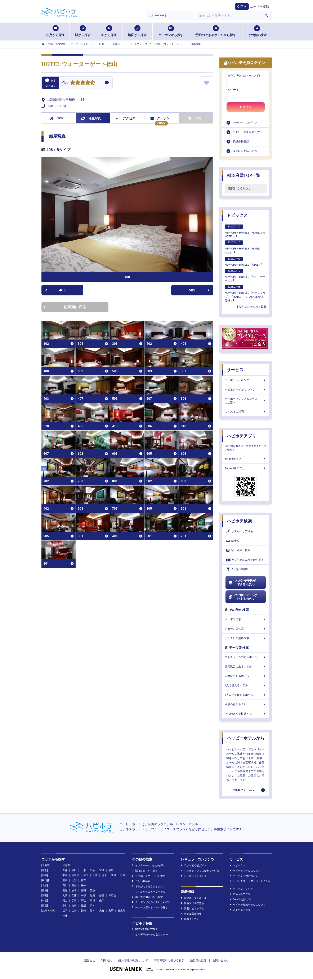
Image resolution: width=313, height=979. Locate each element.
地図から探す (137, 31)
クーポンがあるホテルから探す (151, 902)
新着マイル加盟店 (192, 903)
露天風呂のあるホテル (246, 666)
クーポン (160, 118)
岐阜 (74, 890)
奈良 (101, 895)
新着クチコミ (190, 919)
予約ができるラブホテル (147, 886)
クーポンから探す (170, 31)
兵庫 (74, 895)
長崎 (83, 910)
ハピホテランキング (246, 380)
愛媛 (83, 905)
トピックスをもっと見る (251, 306)
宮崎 (110, 910)
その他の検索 (257, 31)
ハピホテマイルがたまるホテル (243, 597)
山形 (83, 870)
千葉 (95, 875)
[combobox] (228, 15)
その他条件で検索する (246, 713)
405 (55, 290)
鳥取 (83, 900)
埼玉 (85, 875)
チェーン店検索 (246, 628)
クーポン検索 (246, 619)
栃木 (104, 875)
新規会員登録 (241, 141)
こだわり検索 (237, 569)
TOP (56, 118)
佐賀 (74, 910)
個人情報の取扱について (133, 960)
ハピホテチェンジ (241, 889)
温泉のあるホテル (246, 704)
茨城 (113, 875)
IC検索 (232, 541)
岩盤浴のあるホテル (246, 675)
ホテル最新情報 (191, 913)
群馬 (122, 875)
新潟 (64, 880)
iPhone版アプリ (246, 458)
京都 (83, 895)
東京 (64, 875)
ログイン (245, 107)
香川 (64, 905)
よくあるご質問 (246, 411)
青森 (64, 870)
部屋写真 (91, 118)
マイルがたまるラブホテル (148, 891)
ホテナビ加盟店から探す (147, 896)
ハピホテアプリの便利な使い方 (200, 870)
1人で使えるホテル (246, 685)
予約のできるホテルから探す (215, 31)
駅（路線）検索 (238, 550)
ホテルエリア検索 (239, 531)
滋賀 (92, 895)
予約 (194, 118)
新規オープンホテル (194, 898)
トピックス (237, 215)
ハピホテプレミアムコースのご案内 (246, 400)
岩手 (92, 870)
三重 (92, 890)
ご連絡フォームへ (243, 790)
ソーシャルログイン (245, 122)
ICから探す (109, 31)
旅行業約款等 (198, 960)
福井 (83, 885)
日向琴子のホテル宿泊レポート (151, 934)
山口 (101, 900)
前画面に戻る (65, 307)
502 (199, 290)
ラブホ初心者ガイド (194, 865)
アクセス (125, 118)
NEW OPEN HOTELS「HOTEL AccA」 (242, 247)
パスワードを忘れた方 (246, 132)
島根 (92, 900)
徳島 (74, 905)
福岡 (64, 910)
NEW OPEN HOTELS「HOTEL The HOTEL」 (245, 231)
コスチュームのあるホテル (246, 657)
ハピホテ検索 (239, 521)
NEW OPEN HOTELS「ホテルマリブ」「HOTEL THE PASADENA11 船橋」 (245, 293)
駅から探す (83, 31)
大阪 (64, 895)
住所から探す (55, 31)
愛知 (64, 890)
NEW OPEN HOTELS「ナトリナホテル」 (245, 275)
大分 (101, 910)
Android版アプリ (246, 468)
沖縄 (64, 915)
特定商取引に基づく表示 (169, 960)
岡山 (64, 900)
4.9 (65, 83)
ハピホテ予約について (244, 876)
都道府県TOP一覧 (243, 175)
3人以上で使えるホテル (246, 694)
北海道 (66, 865)
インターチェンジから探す (148, 865)
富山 (74, 885)
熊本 (92, 910)
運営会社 (89, 960)
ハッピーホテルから (245, 738)
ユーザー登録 (259, 6)
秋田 (74, 870)
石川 (64, 885)
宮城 (101, 870)
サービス (235, 369)
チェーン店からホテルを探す (150, 907)
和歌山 (112, 895)
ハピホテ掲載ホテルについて (247, 904)
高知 (92, 905)
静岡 (83, 890)
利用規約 (106, 960)
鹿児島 (121, 910)
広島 (74, 900)
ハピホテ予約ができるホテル (242, 582)
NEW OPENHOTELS (144, 929)
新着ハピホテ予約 (192, 908)
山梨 (74, 880)
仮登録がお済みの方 (245, 151)
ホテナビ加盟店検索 (246, 638)
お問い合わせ (221, 960)
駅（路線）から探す (145, 870)
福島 (110, 870)
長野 (83, 880)
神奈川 (75, 875)
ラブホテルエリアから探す (245, 560)
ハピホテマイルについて (246, 389)
